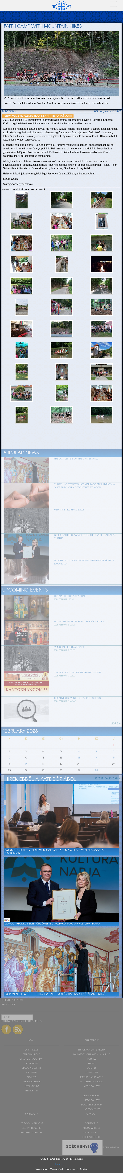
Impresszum (61, 1164)
